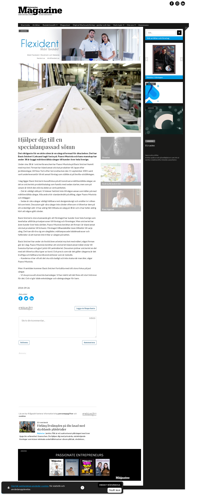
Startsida (25, 25)
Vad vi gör (118, 25)
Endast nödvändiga (109, 485)
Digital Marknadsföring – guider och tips (91, 25)
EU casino (150, 145)
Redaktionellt (50, 25)
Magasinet (65, 25)
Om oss (131, 25)
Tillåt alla (114, 490)
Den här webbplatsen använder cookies (30, 486)
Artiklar (36, 25)
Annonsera (143, 25)
